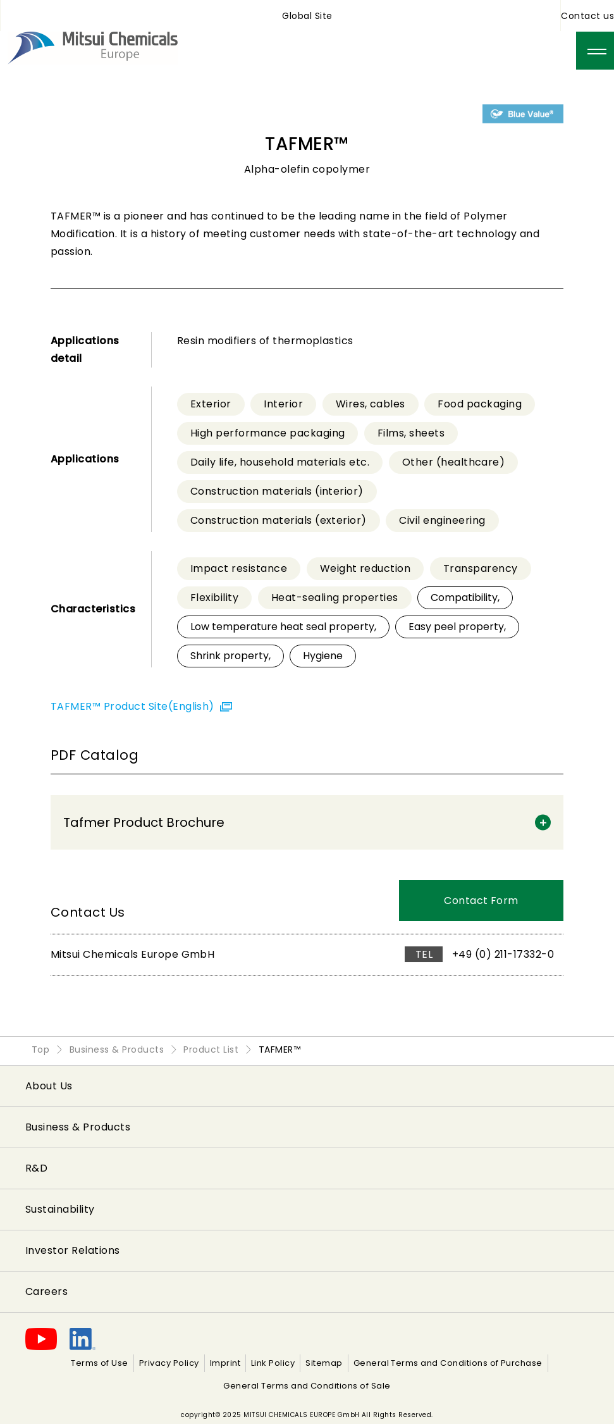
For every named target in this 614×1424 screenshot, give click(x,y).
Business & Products (77, 1127)
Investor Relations (72, 1250)
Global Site (307, 15)
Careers (46, 1291)
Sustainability (60, 1209)
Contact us (587, 15)
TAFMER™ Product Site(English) (134, 706)
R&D (36, 1168)
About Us (49, 1086)
